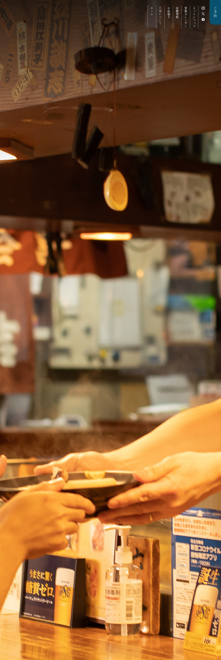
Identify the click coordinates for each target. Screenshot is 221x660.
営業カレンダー (186, 17)
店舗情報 (177, 12)
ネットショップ (194, 17)
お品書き (169, 12)
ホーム (152, 11)
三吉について (160, 15)
